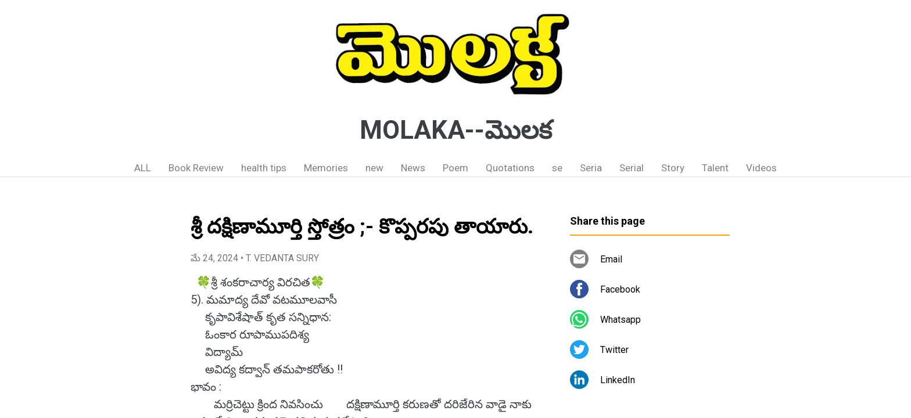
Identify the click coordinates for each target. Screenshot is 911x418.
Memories (326, 168)
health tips (263, 168)
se (557, 168)
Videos (761, 168)
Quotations (510, 168)
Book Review (196, 168)
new (374, 168)
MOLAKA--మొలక (456, 130)
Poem (455, 168)
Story (672, 168)
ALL (142, 168)
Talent (715, 168)
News (413, 168)
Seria (591, 168)
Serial (631, 168)
